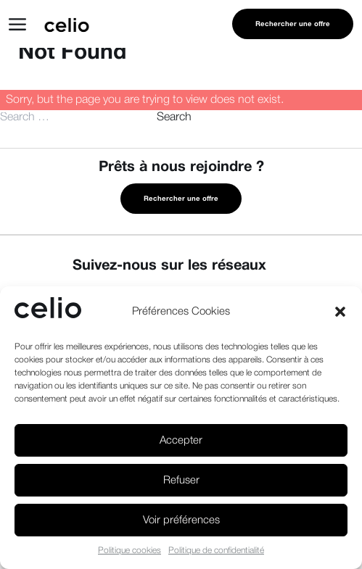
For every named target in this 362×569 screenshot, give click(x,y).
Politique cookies (129, 551)
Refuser (181, 480)
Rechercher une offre (292, 24)
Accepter (181, 441)
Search (174, 117)
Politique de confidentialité (216, 551)
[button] (340, 311)
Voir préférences (181, 520)
